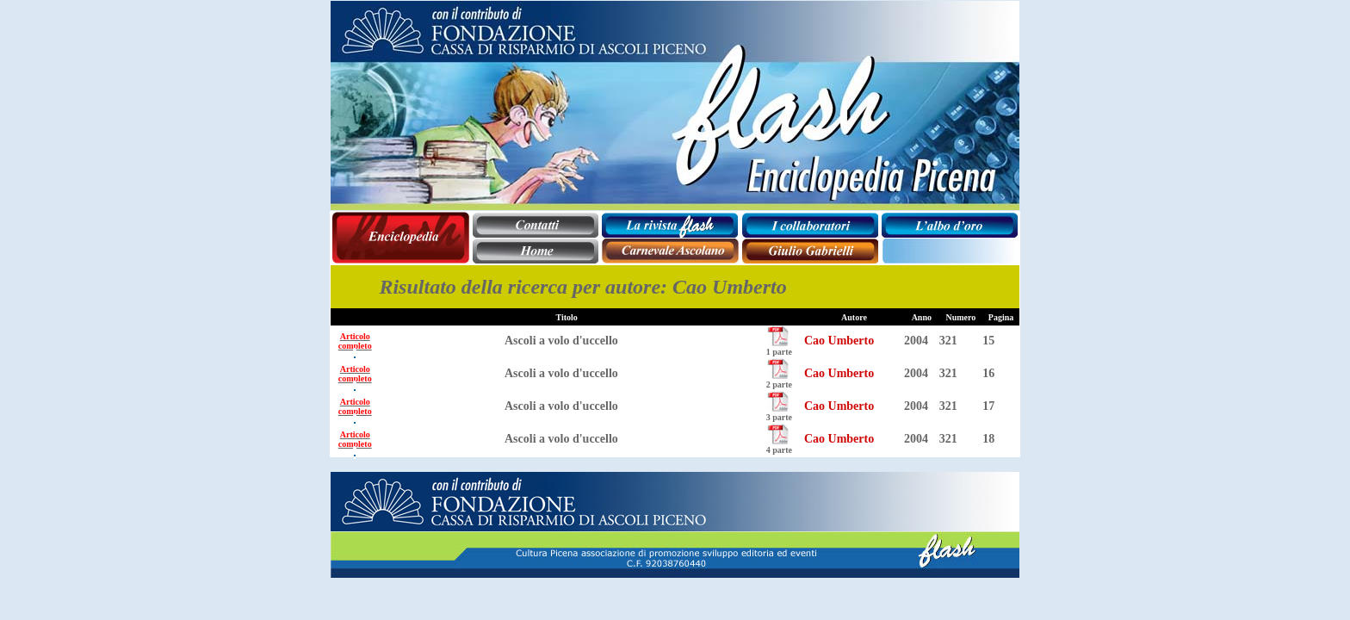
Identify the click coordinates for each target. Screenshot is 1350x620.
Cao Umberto (839, 340)
